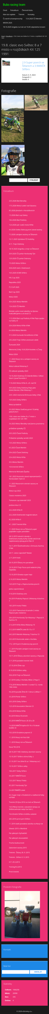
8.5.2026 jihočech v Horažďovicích (22, 210)
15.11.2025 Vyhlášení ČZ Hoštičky (21, 239)
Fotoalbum (14, 10)
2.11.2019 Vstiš (14, 558)
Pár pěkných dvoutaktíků (18, 838)
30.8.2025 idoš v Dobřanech (19, 268)
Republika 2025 (15, 282)
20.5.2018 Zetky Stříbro (18, 701)
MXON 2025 (7, 23)
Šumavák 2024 (14, 345)
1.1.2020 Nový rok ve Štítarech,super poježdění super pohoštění (23, 530)
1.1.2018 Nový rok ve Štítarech (20, 742)
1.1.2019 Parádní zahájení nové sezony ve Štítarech (25, 650)
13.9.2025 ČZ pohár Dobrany (20, 258)
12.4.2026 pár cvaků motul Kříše (21, 225)
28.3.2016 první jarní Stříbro (19, 819)
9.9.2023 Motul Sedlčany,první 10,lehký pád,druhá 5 (24, 410)
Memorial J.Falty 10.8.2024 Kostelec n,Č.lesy (25, 349)
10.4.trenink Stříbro (16, 467)
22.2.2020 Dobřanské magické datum (23, 515)
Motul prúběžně (15, 404)
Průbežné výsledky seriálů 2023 (21, 438)
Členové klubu (27, 10)
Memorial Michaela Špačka (19, 472)
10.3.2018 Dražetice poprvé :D (20, 732)
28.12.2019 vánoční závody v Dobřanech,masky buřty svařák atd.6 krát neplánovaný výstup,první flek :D (24, 538)
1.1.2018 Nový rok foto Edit (19, 737)
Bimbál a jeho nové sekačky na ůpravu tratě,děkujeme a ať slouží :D (23, 312)
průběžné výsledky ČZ (17, 428)
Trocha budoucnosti (16, 843)
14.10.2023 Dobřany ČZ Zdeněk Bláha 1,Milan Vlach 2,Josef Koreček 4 (26, 377)
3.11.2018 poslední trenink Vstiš (21, 661)
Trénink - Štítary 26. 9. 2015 (19, 852)
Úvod (5, 10)
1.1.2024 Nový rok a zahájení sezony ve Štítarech (24, 360)
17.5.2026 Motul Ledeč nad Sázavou (22, 206)
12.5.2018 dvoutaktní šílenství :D (21, 706)
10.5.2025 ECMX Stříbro (18, 273)
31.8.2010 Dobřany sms (18, 594)
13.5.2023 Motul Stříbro (18, 443)
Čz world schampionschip (12, 19)
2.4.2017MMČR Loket (17, 790)
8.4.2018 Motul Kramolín (18, 716)
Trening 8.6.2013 (15, 867)
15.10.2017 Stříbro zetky (18, 766)
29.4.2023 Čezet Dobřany (18, 452)
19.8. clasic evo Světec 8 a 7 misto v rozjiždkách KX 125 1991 (22, 417)
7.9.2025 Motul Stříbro (17, 263)
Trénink (21, 14)
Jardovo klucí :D (15, 505)
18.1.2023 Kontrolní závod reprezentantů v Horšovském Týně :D (25, 477)
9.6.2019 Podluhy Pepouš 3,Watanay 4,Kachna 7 (26, 599)
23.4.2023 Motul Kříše (17, 457)
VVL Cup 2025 (14, 278)
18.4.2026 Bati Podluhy (17, 220)
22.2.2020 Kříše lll (15, 510)
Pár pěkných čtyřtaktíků (18, 833)
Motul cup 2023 (15, 491)
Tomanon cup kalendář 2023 (20, 500)
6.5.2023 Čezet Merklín (17, 448)
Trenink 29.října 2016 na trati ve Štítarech (24, 802)
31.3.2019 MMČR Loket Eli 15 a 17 (22, 629)
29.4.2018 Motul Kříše (17, 711)
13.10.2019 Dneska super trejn (20, 574)
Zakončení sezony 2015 (18, 848)
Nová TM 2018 (14, 747)
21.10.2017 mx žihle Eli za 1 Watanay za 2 (24, 761)
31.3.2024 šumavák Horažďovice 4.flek (23, 335)
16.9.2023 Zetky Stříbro (18, 400)
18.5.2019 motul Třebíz (17, 606)
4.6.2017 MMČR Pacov (17, 776)
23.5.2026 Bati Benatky (17, 201)
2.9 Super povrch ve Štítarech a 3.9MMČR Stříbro (33, 66)
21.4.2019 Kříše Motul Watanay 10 (22, 625)
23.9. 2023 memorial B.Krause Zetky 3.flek (25, 395)
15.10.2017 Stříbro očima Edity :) (21, 756)
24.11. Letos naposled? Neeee (20, 553)
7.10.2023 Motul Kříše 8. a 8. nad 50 (22, 383)
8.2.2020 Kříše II (15, 519)
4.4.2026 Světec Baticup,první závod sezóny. (25, 230)
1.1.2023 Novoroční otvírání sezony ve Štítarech (23, 484)
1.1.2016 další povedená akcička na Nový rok (26, 824)
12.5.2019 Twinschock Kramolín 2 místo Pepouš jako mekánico (24, 611)
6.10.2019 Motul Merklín (18, 579)
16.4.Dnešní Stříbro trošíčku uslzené (22, 814)
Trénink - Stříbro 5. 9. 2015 (19, 857)
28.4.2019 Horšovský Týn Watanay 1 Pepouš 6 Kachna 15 (26, 618)
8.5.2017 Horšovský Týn (18, 785)
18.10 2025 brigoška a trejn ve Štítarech (24, 249)
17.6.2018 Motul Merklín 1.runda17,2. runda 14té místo (26, 686)
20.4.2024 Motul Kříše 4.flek (19, 325)
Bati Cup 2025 (14, 292)
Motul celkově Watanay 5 (18, 366)
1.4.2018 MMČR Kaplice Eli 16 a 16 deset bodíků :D (24, 726)
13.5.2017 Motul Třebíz (17, 780)
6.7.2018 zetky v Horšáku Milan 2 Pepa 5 (24, 680)
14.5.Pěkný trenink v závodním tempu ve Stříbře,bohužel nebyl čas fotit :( (24, 808)
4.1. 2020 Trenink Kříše (17, 524)
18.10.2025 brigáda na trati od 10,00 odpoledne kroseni (24, 27)
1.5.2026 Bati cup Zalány (18, 215)
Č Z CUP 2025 (14, 287)
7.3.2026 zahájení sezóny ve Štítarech (23, 234)
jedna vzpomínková (16, 589)
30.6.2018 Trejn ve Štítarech (19, 675)
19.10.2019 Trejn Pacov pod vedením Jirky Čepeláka (25, 568)
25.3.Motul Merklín (16, 462)
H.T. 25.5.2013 (14, 862)
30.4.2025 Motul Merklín (18, 302)
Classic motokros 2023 (17, 495)
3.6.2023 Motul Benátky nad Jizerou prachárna (26, 424)
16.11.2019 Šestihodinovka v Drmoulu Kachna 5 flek (26, 547)
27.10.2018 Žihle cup (17, 665)
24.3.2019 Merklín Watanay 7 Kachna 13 (24, 634)
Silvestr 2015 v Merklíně (18, 828)
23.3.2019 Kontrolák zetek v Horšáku (23, 639)
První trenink (14, 872)
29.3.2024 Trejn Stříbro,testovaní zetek (23, 340)
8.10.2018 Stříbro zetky (17, 670)
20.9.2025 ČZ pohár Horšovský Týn (22, 254)
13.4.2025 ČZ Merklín (34, 19)
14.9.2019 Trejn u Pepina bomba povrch (24, 584)
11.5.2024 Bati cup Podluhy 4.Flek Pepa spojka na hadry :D (26, 319)
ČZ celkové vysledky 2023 (18, 371)
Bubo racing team (14, 5)
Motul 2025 (13, 297)
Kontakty (31, 14)
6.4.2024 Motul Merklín (17, 330)
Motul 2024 (13, 354)
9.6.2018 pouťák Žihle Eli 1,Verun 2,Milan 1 (25, 692)
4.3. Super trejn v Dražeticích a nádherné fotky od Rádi (26, 796)
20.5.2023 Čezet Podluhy (18, 433)
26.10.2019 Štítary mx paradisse (21, 562)
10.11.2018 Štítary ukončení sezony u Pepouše (26, 656)
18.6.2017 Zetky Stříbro (18, 771)
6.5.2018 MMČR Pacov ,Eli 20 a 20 (21, 721)
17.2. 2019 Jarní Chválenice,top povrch (23, 644)
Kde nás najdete (9, 14)
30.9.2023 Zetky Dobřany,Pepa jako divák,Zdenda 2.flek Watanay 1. (22, 389)
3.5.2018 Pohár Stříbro (17, 697)
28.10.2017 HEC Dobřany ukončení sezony (25, 752)
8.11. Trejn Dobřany (16, 244)
